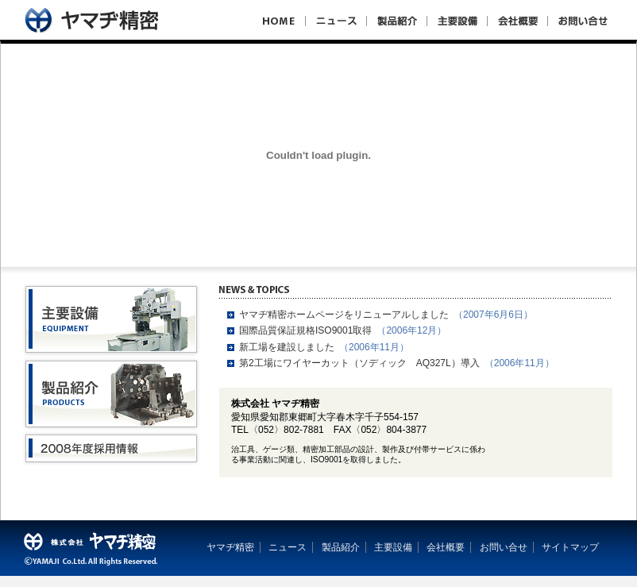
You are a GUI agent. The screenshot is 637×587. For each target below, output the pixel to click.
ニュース (287, 547)
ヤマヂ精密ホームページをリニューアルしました (344, 314)
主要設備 (393, 547)
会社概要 (446, 547)
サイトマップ (570, 547)
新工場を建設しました (286, 347)
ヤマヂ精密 (230, 547)
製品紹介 (341, 547)
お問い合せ (503, 547)
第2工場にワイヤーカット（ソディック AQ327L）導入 (359, 363)
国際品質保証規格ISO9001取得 (305, 330)
